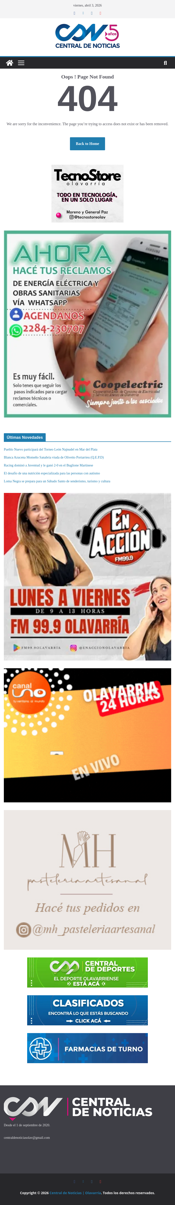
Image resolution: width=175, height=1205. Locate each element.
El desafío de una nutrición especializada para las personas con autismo (52, 473)
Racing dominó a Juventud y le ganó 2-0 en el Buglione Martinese (48, 465)
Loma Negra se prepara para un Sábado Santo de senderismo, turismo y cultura (57, 481)
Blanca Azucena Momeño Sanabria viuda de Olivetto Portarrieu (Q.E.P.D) (54, 457)
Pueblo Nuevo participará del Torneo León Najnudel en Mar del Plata (50, 449)
